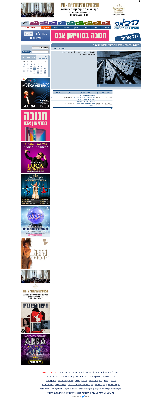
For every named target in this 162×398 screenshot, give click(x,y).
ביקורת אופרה (87, 385)
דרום (56, 27)
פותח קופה (44, 389)
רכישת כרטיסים (31, 27)
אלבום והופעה (71, 389)
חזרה (110, 109)
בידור (70, 380)
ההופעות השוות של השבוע (78, 393)
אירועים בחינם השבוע (56, 393)
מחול (106, 380)
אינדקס (46, 27)
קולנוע (92, 380)
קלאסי (84, 380)
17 (34, 69)
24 (34, 71)
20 (24, 69)
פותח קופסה (57, 389)
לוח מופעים (60, 48)
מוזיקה (99, 380)
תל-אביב (105, 27)
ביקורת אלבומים (85, 389)
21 (45, 71)
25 (31, 71)
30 (38, 73)
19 (27, 69)
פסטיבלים (62, 380)
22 (41, 71)
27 (24, 71)
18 (31, 69)
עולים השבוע (60, 385)
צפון (76, 27)
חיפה (86, 27)
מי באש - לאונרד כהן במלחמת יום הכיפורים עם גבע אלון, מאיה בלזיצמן (85, 97)
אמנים (48, 380)
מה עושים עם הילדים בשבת (103, 393)
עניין (54, 380)
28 (45, 73)
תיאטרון (113, 380)
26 (27, 71)
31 (34, 73)
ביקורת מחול (100, 385)
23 (38, 71)
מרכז (96, 27)
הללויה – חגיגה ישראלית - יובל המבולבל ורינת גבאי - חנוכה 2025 (85, 104)
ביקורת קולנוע (74, 385)
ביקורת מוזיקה (115, 389)
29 (41, 73)
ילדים (77, 380)
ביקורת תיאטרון (114, 385)
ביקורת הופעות (101, 389)
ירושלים (66, 27)
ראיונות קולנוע (47, 385)
